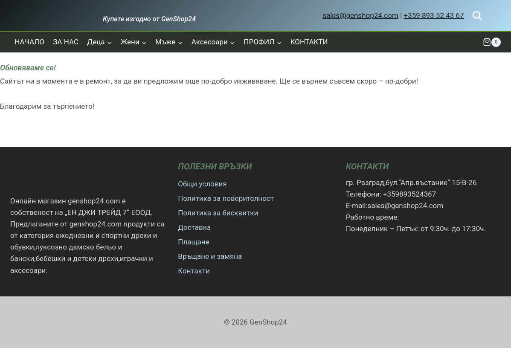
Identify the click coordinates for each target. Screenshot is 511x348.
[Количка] (492, 42)
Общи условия (202, 184)
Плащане (193, 242)
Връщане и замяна (210, 256)
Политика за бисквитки (218, 213)
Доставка (194, 227)
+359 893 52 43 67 (434, 15)
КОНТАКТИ (309, 42)
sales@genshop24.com (360, 15)
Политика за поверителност (226, 198)
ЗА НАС (65, 42)
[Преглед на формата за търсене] (477, 15)
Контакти (194, 271)
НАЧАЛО (29, 42)
